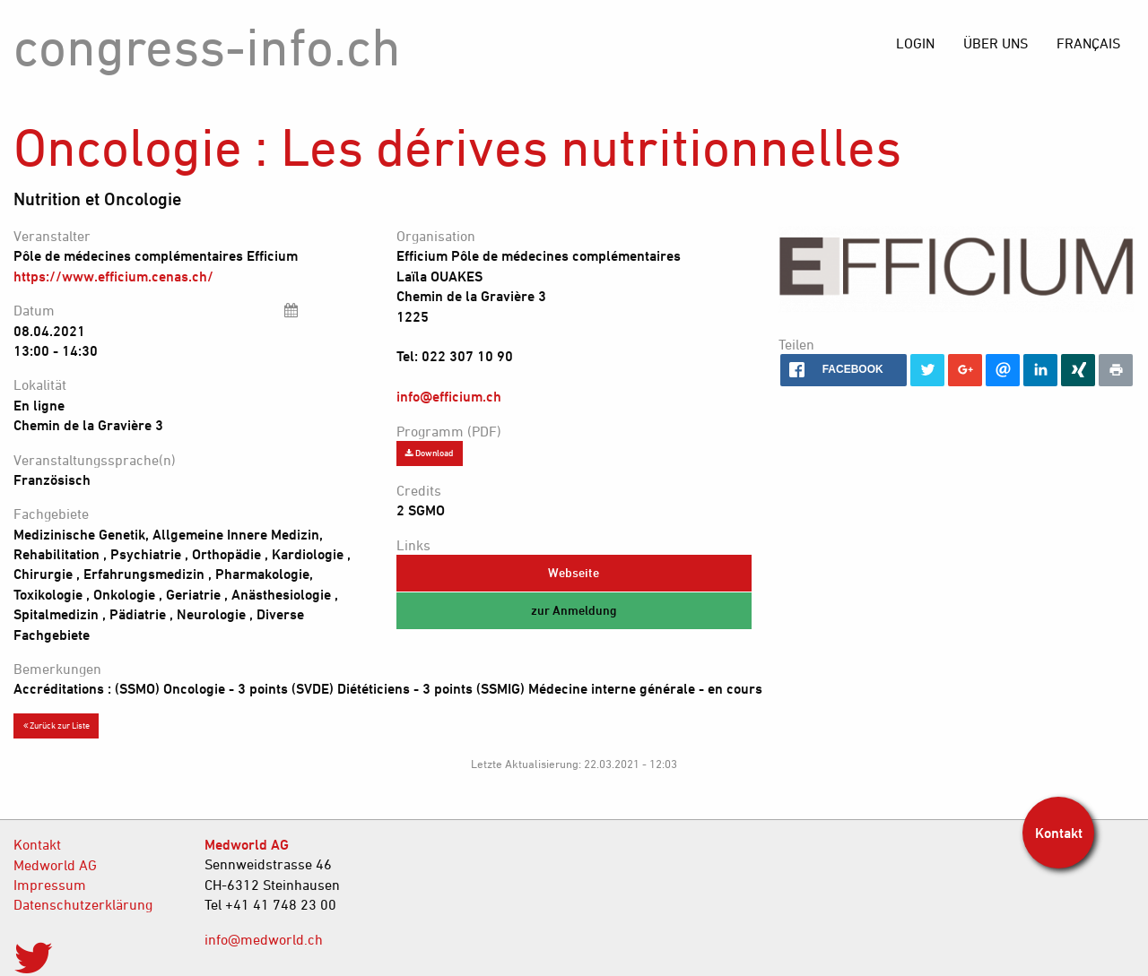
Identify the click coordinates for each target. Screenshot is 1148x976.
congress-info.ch (207, 46)
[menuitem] (1088, 43)
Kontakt (37, 844)
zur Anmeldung (574, 610)
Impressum (49, 885)
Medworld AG (55, 865)
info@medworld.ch (263, 939)
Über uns (995, 43)
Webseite (573, 572)
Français (1088, 43)
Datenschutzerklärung (82, 904)
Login (915, 43)
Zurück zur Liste (56, 725)
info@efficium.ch (448, 396)
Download (429, 452)
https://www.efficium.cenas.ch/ (113, 276)
